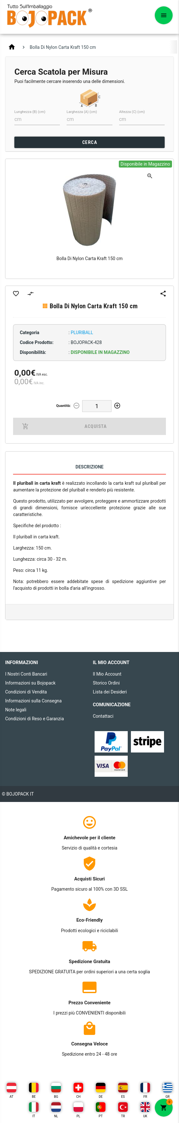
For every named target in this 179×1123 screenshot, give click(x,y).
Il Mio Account (107, 674)
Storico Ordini (106, 682)
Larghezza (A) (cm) (82, 112)
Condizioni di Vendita (26, 691)
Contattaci (103, 716)
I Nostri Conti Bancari (26, 674)
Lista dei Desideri (110, 691)
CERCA (89, 142)
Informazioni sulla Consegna (33, 700)
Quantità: (63, 406)
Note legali (15, 709)
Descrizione (89, 466)
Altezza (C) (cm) (132, 112)
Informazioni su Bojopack (30, 682)
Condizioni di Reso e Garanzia (34, 718)
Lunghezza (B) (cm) (29, 112)
